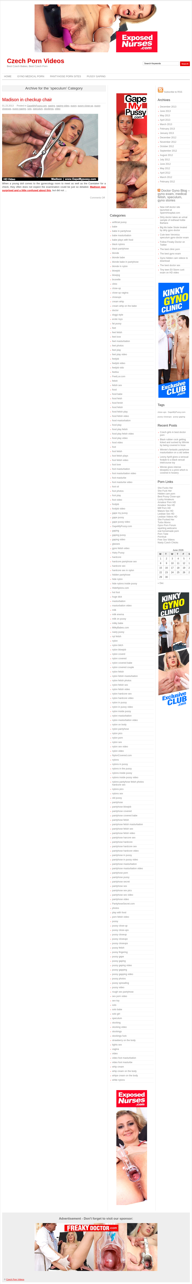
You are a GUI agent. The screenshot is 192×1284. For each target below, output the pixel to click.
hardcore (116, 557)
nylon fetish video (121, 689)
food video (117, 442)
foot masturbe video (122, 482)
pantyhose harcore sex (123, 837)
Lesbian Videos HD (167, 516)
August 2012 (166, 155)
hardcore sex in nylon (123, 570)
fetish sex (117, 385)
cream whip (118, 301)
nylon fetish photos (121, 680)
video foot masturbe (122, 1062)
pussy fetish (118, 947)
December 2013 (168, 106)
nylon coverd (118, 654)
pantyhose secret (121, 881)
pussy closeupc (120, 939)
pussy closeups (120, 943)
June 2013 (165, 111)
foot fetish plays (120, 455)
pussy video (118, 987)
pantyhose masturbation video (127, 868)
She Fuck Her (165, 490)
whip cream (118, 1066)
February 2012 (167, 181)
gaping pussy (119, 535)
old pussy (117, 798)
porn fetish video (120, 917)
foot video (117, 500)
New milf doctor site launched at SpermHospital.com (170, 210)
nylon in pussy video (122, 707)
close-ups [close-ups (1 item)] (162, 412)
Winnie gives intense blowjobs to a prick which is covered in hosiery (174, 470)
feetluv (115, 372)
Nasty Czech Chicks (168, 542)
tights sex (117, 1044)
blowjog (116, 275)
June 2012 (165, 164)
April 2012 (165, 172)
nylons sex (117, 793)
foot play (116, 495)
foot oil (115, 486)
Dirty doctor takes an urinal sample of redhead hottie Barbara (173, 220)
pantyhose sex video (122, 895)
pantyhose (117, 802)
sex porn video (119, 996)
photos (115, 908)
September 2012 (168, 150)
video (57, 108)
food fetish (117, 407)
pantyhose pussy (120, 877)
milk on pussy (119, 618)
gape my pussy (120, 513)
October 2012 (167, 146)
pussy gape (118, 956)
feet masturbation (121, 341)
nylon (115, 641)
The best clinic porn (170, 249)
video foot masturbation (124, 1058)
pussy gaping (19, 108)
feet (114, 328)
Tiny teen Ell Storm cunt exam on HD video (172, 271)
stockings (49, 108)
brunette (116, 279)
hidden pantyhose (121, 574)
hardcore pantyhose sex (124, 561)
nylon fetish (118, 671)
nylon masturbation (122, 715)
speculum (38, 108)
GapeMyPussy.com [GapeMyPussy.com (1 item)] (176, 412)
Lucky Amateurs (166, 499)
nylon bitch (117, 645)
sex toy (115, 1000)
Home (8, 76)
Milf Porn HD (164, 508)
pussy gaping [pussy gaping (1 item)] (179, 417)
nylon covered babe (122, 663)
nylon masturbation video (125, 720)
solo (29, 108)
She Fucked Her (166, 519)
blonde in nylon (120, 266)
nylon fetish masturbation (125, 676)
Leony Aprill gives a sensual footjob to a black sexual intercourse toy (174, 460)
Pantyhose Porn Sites (65, 76)
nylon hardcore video (122, 698)
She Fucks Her (165, 488)
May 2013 (165, 115)
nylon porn (117, 737)
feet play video (119, 354)
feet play (116, 350)
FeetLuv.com (118, 376)
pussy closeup (119, 934)
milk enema (118, 614)
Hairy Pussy (118, 552)
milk (114, 610)
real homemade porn (168, 531)
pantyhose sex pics (122, 890)
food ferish (117, 403)
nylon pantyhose (120, 729)
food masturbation (121, 420)
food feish (117, 398)
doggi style (117, 314)
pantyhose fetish (120, 820)
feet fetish (117, 332)
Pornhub (162, 536)
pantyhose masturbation (124, 864)
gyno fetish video (120, 548)
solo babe (117, 1009)
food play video (120, 438)
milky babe (117, 623)
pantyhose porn (120, 873)
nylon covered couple (123, 667)
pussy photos (119, 978)
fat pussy (116, 323)
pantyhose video (120, 899)
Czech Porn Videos (35, 60)
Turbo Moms (164, 522)
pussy (73, 105)
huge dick (117, 596)
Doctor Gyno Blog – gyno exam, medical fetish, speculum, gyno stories (174, 195)
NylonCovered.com (122, 755)
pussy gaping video (122, 965)
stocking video (119, 1027)
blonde (115, 253)
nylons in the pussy (122, 768)
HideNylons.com (120, 588)
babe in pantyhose (121, 231)
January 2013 (167, 133)
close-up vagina (120, 292)
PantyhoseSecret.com (123, 903)
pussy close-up (85, 105)
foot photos (117, 491)
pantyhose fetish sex (122, 828)
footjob (115, 504)
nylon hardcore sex (122, 693)
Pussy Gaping (96, 76)
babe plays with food (122, 240)
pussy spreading (120, 983)
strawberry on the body (124, 1040)
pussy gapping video (122, 974)
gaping (51, 105)
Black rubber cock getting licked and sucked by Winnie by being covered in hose (174, 442)
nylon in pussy (119, 702)
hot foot (116, 592)
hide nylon (117, 579)
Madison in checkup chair (27, 99)
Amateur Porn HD (167, 502)
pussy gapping (119, 969)
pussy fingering (120, 952)
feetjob (115, 358)
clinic (114, 284)
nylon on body (119, 724)
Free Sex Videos (166, 539)
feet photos (117, 345)
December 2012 (168, 137)
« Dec (161, 583)
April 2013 (165, 120)
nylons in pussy (120, 764)
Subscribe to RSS (170, 92)
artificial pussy (119, 222)
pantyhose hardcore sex (124, 846)
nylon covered (119, 658)
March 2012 (166, 177)
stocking (116, 1022)
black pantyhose (120, 248)
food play (117, 425)
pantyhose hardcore (122, 842)
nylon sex (117, 742)
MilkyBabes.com (120, 627)
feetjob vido (118, 367)
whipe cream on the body (125, 1075)
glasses (116, 544)
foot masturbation (121, 469)
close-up (116, 288)
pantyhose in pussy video (125, 859)
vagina (115, 1049)
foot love (116, 464)
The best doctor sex (170, 265)
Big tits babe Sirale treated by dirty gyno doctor (173, 229)
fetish (115, 381)
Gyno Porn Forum (167, 525)
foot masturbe (119, 477)
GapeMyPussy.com (37, 105)
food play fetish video (123, 433)
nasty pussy (118, 632)
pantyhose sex (119, 886)
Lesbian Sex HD (166, 513)
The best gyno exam (170, 253)
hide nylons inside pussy (124, 583)
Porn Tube (163, 534)
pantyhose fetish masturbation (127, 824)
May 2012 (165, 168)
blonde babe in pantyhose (125, 262)
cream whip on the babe (124, 306)
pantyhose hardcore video (125, 850)
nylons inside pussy (122, 773)
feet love (116, 336)
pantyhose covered (122, 811)
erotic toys (117, 319)
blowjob (116, 270)
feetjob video (118, 363)
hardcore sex (118, 566)
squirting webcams (167, 528)
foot (114, 447)
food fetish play (120, 411)
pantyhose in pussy (122, 855)
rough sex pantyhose (122, 991)
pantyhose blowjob (121, 806)
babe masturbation (121, 235)
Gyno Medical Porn (30, 76)
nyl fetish (116, 636)
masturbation (118, 601)
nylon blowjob (119, 649)
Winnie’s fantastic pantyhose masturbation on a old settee (174, 451)
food (114, 389)
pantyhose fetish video (123, 833)
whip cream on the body (124, 1071)
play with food (119, 912)
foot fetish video (120, 460)
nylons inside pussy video (125, 777)
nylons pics (117, 789)
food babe (117, 394)
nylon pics (117, 733)
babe (114, 226)
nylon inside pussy (121, 711)
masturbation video (122, 605)
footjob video (118, 508)
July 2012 (165, 159)
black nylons (118, 244)
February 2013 (167, 128)
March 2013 (166, 124)
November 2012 (168, 142)
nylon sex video (120, 746)
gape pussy (118, 517)
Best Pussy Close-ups (169, 496)
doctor (115, 310)
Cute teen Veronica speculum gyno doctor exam (174, 236)
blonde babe (118, 257)
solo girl (116, 1014)
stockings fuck (119, 1036)
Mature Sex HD (165, 511)
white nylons (118, 1080)
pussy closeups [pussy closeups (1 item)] (165, 417)
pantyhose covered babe (124, 815)
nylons (115, 759)
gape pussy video (121, 522)
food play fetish (120, 429)
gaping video (62, 105)
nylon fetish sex (120, 685)
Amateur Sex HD (166, 505)
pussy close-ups (120, 930)
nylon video (118, 751)
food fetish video (120, 416)
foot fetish (117, 451)
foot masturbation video (124, 473)
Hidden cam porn (166, 493)
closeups (116, 297)
